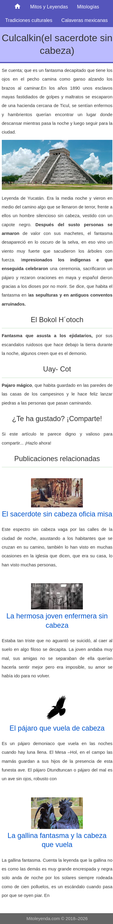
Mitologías (88, 6)
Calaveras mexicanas (84, 20)
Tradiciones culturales (28, 20)
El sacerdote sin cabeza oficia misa (57, 514)
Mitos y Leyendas (49, 6)
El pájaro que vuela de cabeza (57, 728)
